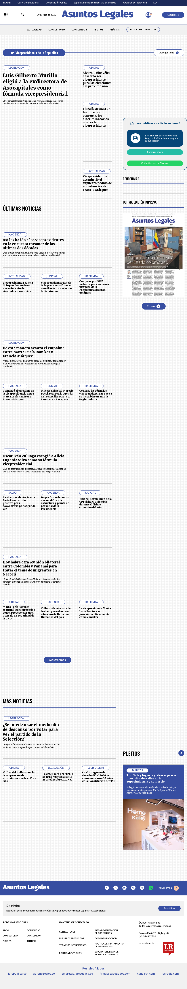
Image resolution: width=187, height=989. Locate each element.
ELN (155, 2)
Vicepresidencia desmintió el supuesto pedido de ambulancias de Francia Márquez (97, 183)
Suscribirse (173, 14)
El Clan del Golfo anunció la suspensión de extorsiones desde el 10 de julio (19, 777)
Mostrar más (57, 660)
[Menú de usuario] (148, 15)
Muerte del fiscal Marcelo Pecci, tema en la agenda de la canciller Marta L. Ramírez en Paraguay (57, 395)
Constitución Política (56, 2)
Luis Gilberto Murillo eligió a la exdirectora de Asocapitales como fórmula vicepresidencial (35, 84)
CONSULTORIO (56, 29)
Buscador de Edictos (143, 29)
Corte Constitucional (28, 2)
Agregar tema (169, 52)
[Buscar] (23, 15)
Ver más (153, 306)
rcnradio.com (170, 973)
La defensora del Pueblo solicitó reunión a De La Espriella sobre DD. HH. (57, 776)
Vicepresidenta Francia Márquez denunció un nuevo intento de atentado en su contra (18, 287)
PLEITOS (98, 29)
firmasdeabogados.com (115, 973)
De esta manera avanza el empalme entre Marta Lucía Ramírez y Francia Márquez (33, 352)
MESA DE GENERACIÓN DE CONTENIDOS (106, 931)
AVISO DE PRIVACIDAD (106, 938)
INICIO (6, 930)
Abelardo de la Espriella (135, 2)
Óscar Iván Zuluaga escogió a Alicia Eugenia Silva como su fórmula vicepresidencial (33, 460)
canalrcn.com (146, 973)
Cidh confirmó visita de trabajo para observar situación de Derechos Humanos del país (56, 613)
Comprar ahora (155, 152)
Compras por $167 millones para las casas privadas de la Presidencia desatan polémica (94, 287)
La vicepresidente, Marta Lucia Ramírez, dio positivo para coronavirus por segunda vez (19, 503)
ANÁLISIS (115, 29)
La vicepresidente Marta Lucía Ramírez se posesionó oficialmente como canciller (95, 613)
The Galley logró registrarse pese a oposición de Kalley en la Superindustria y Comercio (151, 778)
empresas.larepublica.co (77, 973)
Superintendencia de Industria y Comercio (95, 2)
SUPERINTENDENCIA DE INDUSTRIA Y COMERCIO (107, 953)
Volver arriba (169, 888)
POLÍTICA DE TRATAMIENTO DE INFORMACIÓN (109, 945)
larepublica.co (17, 973)
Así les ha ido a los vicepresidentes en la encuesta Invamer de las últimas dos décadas (33, 244)
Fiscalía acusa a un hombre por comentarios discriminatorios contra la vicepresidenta (97, 117)
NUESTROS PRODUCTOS (71, 938)
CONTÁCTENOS (67, 931)
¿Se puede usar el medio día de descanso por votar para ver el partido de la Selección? (31, 732)
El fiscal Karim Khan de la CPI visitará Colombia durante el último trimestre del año (95, 503)
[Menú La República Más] (6, 15)
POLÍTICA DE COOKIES (70, 953)
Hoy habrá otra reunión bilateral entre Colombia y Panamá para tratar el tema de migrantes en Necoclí (31, 568)
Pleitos (131, 753)
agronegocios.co (44, 973)
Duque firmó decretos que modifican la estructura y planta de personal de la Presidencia (55, 503)
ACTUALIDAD (34, 29)
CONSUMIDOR (79, 29)
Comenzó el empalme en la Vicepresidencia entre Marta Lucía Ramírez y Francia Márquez (18, 395)
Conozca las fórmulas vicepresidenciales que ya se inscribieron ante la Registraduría (95, 395)
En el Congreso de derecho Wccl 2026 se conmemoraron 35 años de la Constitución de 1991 (98, 777)
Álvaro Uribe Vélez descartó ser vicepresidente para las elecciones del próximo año (97, 79)
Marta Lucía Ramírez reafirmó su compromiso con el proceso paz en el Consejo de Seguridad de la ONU (19, 612)
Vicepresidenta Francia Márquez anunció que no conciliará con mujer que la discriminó (56, 287)
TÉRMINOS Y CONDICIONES (73, 945)
